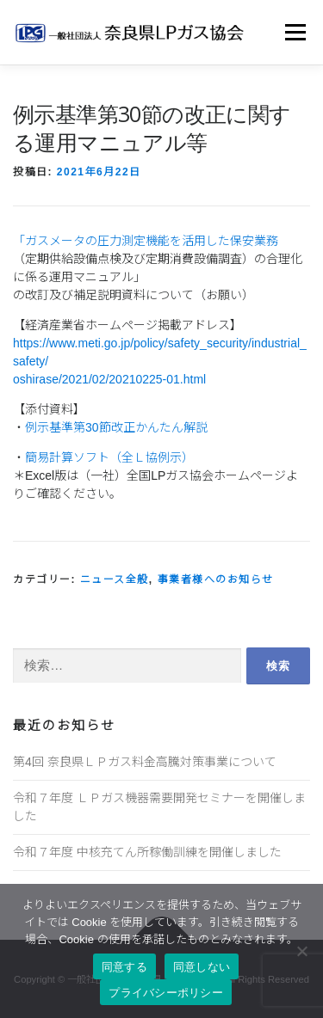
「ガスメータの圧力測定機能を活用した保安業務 (145, 241)
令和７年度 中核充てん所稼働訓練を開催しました (147, 852)
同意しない (201, 966)
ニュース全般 (114, 579)
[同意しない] (301, 951)
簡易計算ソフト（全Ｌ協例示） (109, 457)
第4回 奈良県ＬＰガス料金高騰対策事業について (144, 762)
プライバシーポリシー (166, 992)
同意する (124, 966)
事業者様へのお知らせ (216, 579)
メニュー (295, 32)
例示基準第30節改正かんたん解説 (116, 427)
